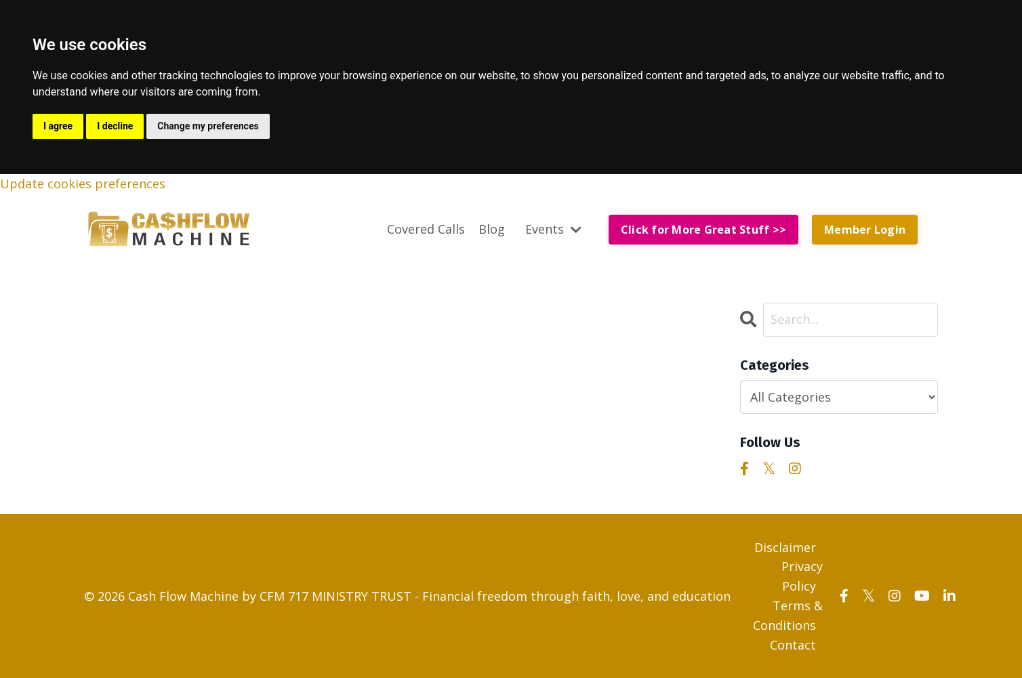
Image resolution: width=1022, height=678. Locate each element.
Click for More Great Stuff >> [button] (703, 229)
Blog (491, 229)
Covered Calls (426, 229)
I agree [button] (58, 126)
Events (553, 229)
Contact (793, 645)
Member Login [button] (864, 229)
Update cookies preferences (82, 183)
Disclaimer (785, 547)
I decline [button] (115, 126)
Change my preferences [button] (207, 126)
